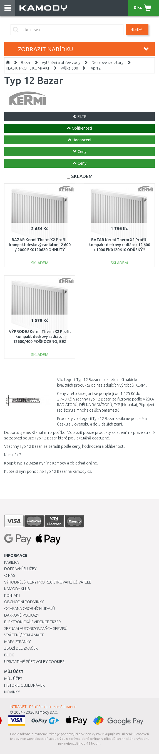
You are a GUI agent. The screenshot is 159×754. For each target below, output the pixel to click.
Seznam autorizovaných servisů (36, 628)
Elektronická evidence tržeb (32, 622)
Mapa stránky (17, 641)
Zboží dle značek (21, 648)
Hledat (137, 29)
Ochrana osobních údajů (29, 608)
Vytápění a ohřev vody (61, 62)
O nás (9, 575)
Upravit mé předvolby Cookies (34, 661)
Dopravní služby (20, 569)
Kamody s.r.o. (46, 712)
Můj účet (13, 678)
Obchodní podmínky (24, 602)
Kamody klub (17, 589)
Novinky (12, 692)
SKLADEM (82, 176)
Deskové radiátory (107, 62)
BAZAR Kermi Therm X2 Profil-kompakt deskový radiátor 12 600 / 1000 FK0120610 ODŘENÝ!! (119, 245)
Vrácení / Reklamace (24, 635)
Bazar (26, 62)
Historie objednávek (24, 685)
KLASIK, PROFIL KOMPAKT (27, 68)
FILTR (79, 116)
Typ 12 (95, 68)
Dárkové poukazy (21, 615)
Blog (9, 655)
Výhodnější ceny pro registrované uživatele (47, 582)
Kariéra (11, 562)
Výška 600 (69, 68)
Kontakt (12, 595)
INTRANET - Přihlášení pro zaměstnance (43, 706)
